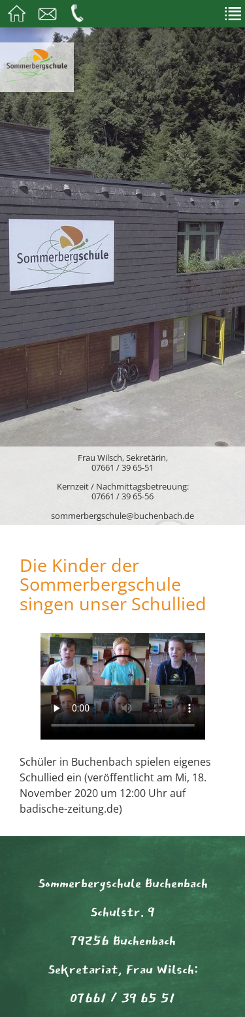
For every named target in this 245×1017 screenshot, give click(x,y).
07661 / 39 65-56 (122, 496)
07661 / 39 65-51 (122, 467)
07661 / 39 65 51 (122, 998)
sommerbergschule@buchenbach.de (122, 516)
